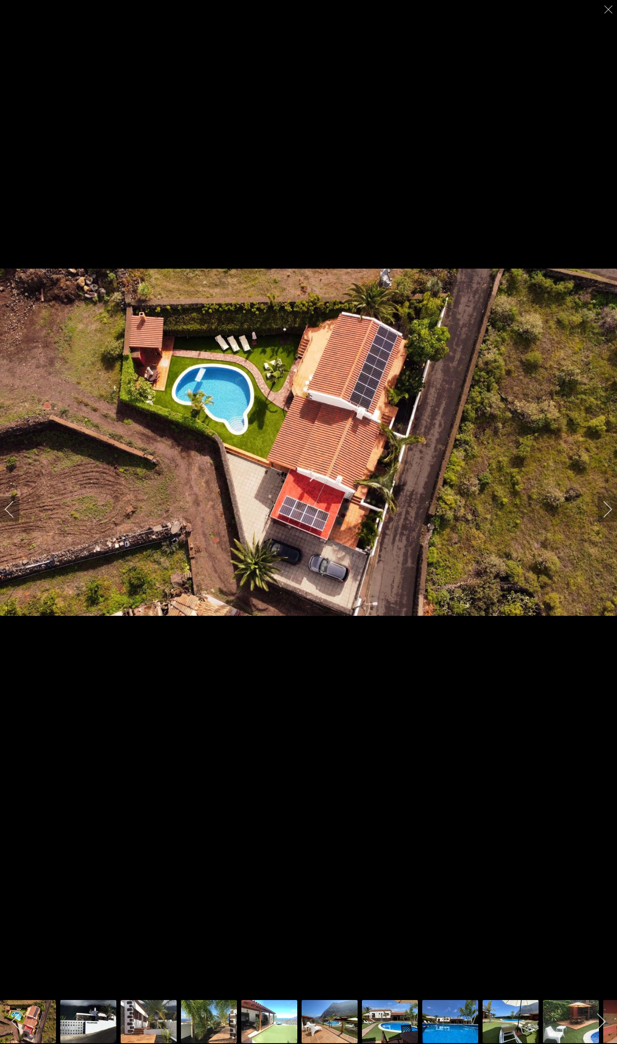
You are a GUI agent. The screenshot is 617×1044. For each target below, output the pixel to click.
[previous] (15, 509)
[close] (609, 9)
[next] (602, 509)
